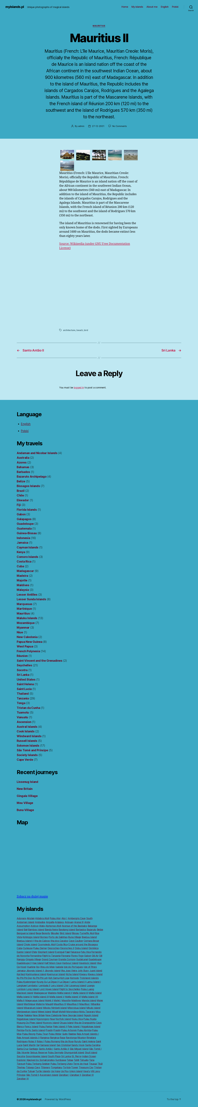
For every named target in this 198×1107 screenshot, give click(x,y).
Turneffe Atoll (87, 933)
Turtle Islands (42, 1071)
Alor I (64, 918)
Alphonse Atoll (53, 925)
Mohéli (62, 1011)
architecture (69, 330)
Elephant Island (46, 952)
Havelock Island (87, 963)
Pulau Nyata (89, 1019)
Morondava (72, 1011)
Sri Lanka (23, 674)
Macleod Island (25, 992)
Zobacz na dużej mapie (32, 896)
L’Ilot (66, 985)
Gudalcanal (82, 959)
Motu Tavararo (87, 1011)
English (165, 6)
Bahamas (23, 467)
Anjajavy (59, 922)
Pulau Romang (52, 1041)
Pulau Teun (42, 1033)
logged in (79, 387)
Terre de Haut (80, 1063)
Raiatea (72, 1033)
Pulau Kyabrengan (26, 981)
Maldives (23, 585)
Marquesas (24, 604)
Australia (23, 457)
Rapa (62, 1037)
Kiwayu (83, 974)
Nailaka (28, 1015)
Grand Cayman (50, 959)
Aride (87, 922)
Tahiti (76, 1060)
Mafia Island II (64, 992)
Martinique (24, 608)
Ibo (38, 966)
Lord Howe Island (49, 989)
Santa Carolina (92, 1045)
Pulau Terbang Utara (61, 1063)
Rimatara (91, 1037)
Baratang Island (67, 929)
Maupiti (49, 1004)
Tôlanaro (45, 1067)
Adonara (21, 918)
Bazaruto (91, 929)
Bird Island (65, 933)
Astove (34, 925)
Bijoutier (55, 933)
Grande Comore (67, 959)
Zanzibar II (75, 1074)
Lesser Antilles (27, 594)
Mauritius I (84, 1004)
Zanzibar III (88, 1074)
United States (26, 679)
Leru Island (57, 985)
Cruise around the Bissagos (83, 944)
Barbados (23, 472)
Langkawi (22, 985)
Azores (21, 462)
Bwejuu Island (89, 937)
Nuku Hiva (77, 1019)
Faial (67, 952)
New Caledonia (27, 637)
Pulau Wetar (55, 1033)
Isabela (59, 966)
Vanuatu (22, 717)
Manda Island (89, 1000)
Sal (37, 1045)
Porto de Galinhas (58, 937)
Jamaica (22, 542)
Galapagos (24, 519)
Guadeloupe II (24, 963)
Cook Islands (26, 731)
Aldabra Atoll (42, 918)
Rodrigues (22, 1041)
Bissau (75, 933)
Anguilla (50, 922)
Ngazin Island (91, 1015)
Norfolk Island (63, 1019)
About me (151, 6)
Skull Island (91, 1052)
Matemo (40, 1004)
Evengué (59, 952)
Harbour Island (70, 963)
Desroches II (67, 948)
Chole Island (30, 944)
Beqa (38, 933)
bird (86, 330)
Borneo (44, 937)
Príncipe (21, 1074)
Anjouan (69, 922)
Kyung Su (42, 981)
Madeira (22, 575)
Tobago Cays (33, 1067)
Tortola (67, 1067)
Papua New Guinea (29, 641)
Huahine (31, 966)
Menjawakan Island (27, 1011)
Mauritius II (73, 1004)
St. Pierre (76, 1056)
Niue (20, 632)
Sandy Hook (77, 1045)
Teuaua (93, 1063)
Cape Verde (25, 759)
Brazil (20, 491)
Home (124, 6)
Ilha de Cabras (42, 940)
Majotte (22, 580)
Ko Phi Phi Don (24, 978)
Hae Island (38, 963)
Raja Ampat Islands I (88, 1033)
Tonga (21, 703)
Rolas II (32, 1041)
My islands (137, 6)
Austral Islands (27, 726)
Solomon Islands (28, 745)
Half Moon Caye (52, 963)
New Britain (24, 789)
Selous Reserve (38, 1052)
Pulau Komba (84, 1030)
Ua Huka (55, 1071)
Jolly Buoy (83, 970)
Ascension (24, 722)
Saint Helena (25, 684)
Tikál (100, 1063)
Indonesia (23, 538)
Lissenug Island (27, 782)
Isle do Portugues (73, 966)
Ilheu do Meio (47, 966)
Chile (20, 495)
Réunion (22, 656)
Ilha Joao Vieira (69, 970)
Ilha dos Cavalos (59, 940)
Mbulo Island (93, 1007)
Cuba (20, 566)
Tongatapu (56, 1067)
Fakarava (75, 952)
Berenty (46, 933)
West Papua (25, 646)
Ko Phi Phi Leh (40, 978)
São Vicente (23, 1052)
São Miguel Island (79, 1048)
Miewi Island (44, 1011)
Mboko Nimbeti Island (55, 1007)
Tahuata (84, 1060)
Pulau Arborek (69, 1030)
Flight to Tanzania (51, 955)
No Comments (119, 126)
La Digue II (53, 981)
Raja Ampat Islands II (28, 1037)
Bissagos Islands (28, 486)
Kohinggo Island (31, 937)
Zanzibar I (64, 1074)
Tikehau (21, 1067)
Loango (91, 985)
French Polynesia (28, 651)
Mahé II (49, 1000)
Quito (65, 1033)
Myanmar (23, 627)
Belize (21, 481)
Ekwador (23, 500)
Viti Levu (95, 1071)
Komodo (74, 978)
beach (80, 330)
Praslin (49, 1030)
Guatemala (24, 528)
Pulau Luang (87, 989)
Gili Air (95, 955)
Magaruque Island (35, 1000)
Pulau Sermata (55, 1052)
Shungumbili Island (74, 1052)
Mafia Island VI (73, 996)
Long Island (32, 989)
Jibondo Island (52, 970)
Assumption (23, 925)
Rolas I (40, 1041)
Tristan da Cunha (28, 708)
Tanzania (23, 698)
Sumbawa (60, 1060)
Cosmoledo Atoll (47, 944)
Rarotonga (71, 1037)
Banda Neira (51, 929)
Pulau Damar (40, 948)
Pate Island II (60, 1026)
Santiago (33, 1048)
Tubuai (31, 1071)
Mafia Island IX (41, 996)
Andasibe (40, 922)
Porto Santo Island (35, 1030)
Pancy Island (31, 1026)
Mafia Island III (80, 992)
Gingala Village (27, 796)
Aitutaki (31, 918)
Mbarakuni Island (33, 1007)
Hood (23, 966)
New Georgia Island (72, 1015)
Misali (55, 1011)
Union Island (76, 1071)
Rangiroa (44, 1037)
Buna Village (25, 810)
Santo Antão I (46, 1048)
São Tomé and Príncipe (32, 750)
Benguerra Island (26, 933)
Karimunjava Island (36, 974)
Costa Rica (24, 561)
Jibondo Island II (35, 970)
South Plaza (54, 1056)
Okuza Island (67, 1022)
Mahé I (57, 1000)
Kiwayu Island (95, 974)
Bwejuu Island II (25, 940)
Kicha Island (72, 974)
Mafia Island (95, 992)
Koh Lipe (64, 978)
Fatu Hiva (86, 952)
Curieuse (28, 948)
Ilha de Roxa (66, 1041)
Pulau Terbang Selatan (38, 1063)
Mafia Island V (56, 996)
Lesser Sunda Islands (31, 599)
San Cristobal (63, 1045)
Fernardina (35, 955)
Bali (25, 929)
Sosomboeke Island (36, 1056)
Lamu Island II (78, 981)
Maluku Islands (27, 618)
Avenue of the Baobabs (74, 925)
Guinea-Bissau (27, 533)
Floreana (65, 955)
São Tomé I (95, 1048)
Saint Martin (29, 1045)
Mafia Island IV (24, 996)
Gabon (21, 514)
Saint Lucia (24, 689)
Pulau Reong (28, 1033)
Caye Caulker (76, 940)
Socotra (22, 670)
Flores (74, 955)
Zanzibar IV (23, 1078)
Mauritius (99, 26)
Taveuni (21, 1063)
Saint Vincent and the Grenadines (39, 660)
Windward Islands (29, 736)
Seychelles (24, 665)
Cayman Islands (27, 547)
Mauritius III (60, 1004)
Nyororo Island (51, 1022)
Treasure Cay (86, 1067)
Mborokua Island (76, 1007)
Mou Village (25, 803)
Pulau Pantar (46, 1026)
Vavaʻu (86, 1071)
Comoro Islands (27, 557)
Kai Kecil (21, 974)
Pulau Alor (55, 918)
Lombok (21, 989)
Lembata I (32, 985)
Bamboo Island (36, 929)
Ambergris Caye (77, 918)
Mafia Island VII (90, 996)
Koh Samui (54, 978)
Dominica (93, 948)
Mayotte (66, 1000)
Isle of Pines (90, 966)
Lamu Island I (93, 981)
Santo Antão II (61, 1048)
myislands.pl (14, 6)
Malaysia (23, 590)
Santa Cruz (22, 1048)
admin (81, 126)
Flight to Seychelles (69, 989)
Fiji (19, 505)
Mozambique (26, 623)
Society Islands (27, 755)
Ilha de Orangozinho (85, 1022)
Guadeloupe (25, 523)
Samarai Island (48, 1045)
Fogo (81, 955)
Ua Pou (65, 1071)
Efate (34, 952)
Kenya (21, 552)
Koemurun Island (56, 974)
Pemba (20, 1030)
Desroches (54, 948)
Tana (91, 1060)
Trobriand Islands (89, 978)
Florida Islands (27, 509)
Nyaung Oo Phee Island (29, 1022)
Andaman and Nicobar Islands (37, 453)
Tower (74, 1067)
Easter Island (24, 952)
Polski (175, 6)
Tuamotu (23, 712)
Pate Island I (74, 1026)
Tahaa (70, 1060)
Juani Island (95, 970)
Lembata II (44, 985)
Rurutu (77, 1041)
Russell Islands (27, 741)
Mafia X (21, 1000)
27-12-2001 (98, 126)
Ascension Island (49, 1074)
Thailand (23, 693)
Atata (42, 925)
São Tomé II (32, 1074)
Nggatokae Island (26, 1019)
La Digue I (64, 981)
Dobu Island (81, 948)
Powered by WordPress (58, 1099)
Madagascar (25, 571)
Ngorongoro (42, 1019)
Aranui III (79, 922)
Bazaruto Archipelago (32, 476)
